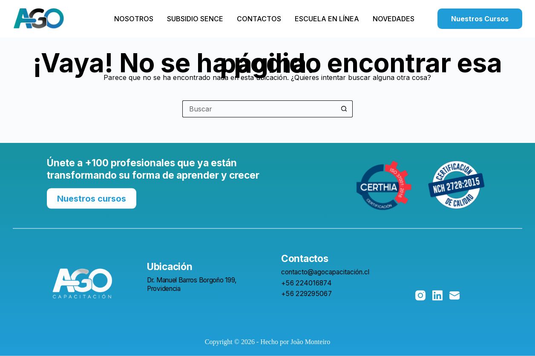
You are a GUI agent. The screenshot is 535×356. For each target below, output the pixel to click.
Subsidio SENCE (195, 18)
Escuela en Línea (327, 18)
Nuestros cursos (91, 198)
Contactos (259, 18)
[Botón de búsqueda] (344, 108)
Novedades (393, 18)
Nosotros (133, 18)
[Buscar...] (259, 108)
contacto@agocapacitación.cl (325, 272)
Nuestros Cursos (480, 18)
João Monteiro (310, 341)
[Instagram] (420, 295)
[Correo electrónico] (454, 295)
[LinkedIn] (437, 295)
